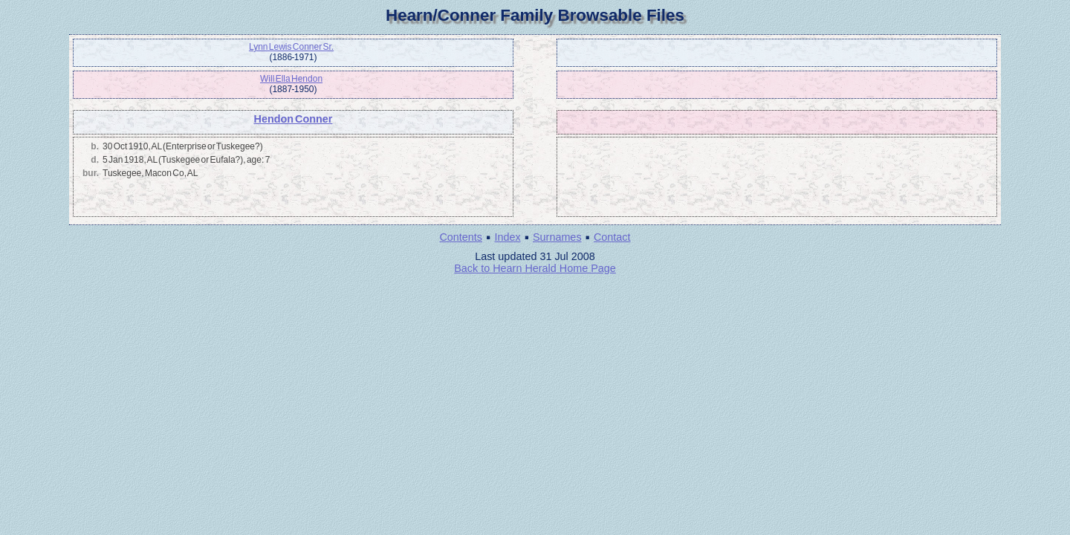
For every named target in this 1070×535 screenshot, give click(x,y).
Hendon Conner (292, 119)
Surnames (557, 237)
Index (507, 237)
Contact (612, 237)
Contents (460, 237)
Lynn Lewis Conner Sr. (291, 47)
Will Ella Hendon (291, 79)
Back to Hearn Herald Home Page (535, 268)
